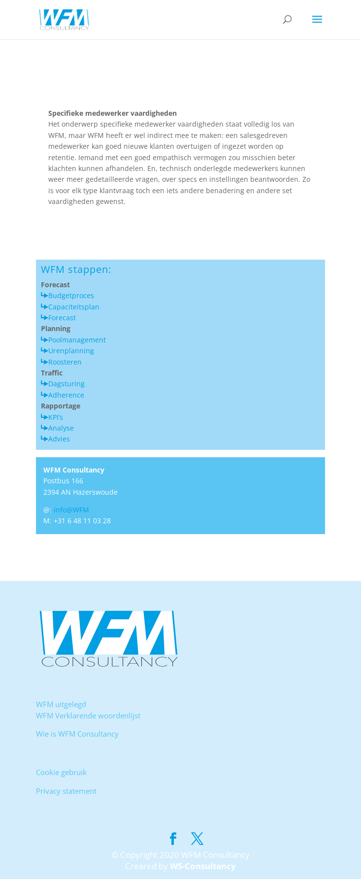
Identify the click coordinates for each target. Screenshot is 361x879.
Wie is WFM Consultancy (77, 734)
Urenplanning (71, 350)
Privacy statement (66, 791)
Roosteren (65, 362)
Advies (59, 438)
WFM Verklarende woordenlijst (88, 715)
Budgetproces (71, 295)
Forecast (62, 317)
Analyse (61, 428)
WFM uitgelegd (61, 704)
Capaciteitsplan (73, 306)
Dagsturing (66, 383)
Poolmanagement (77, 339)
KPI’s (55, 417)
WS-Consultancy (203, 866)
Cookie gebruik (61, 772)
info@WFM (71, 509)
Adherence (66, 395)
